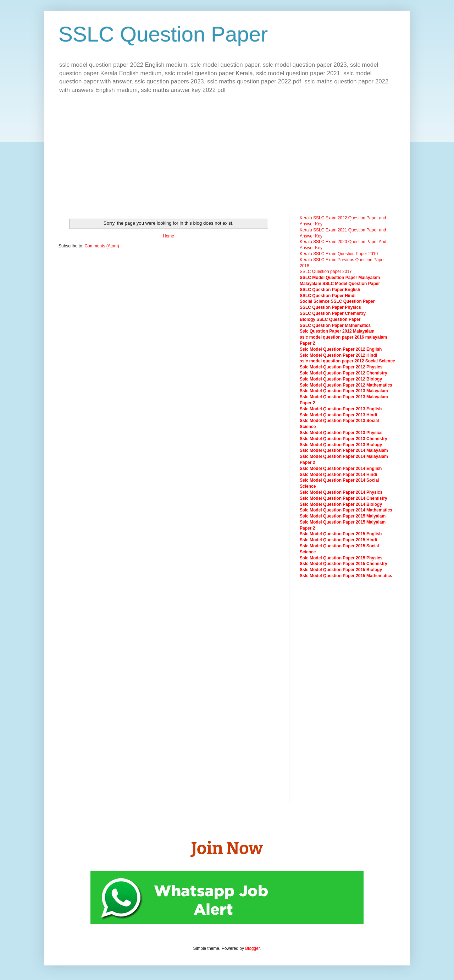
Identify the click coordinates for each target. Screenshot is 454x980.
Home (168, 236)
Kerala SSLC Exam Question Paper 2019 (339, 253)
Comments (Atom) (101, 245)
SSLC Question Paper (163, 34)
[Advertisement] (173, 158)
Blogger (252, 948)
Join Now (227, 848)
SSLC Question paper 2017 (326, 271)
